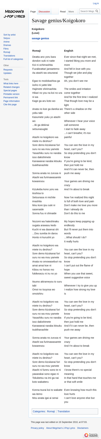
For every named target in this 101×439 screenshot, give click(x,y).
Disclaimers (82, 428)
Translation (64, 411)
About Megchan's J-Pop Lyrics (60, 428)
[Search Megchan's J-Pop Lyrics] (89, 11)
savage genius (40, 38)
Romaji (51, 411)
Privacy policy (37, 428)
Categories (39, 411)
